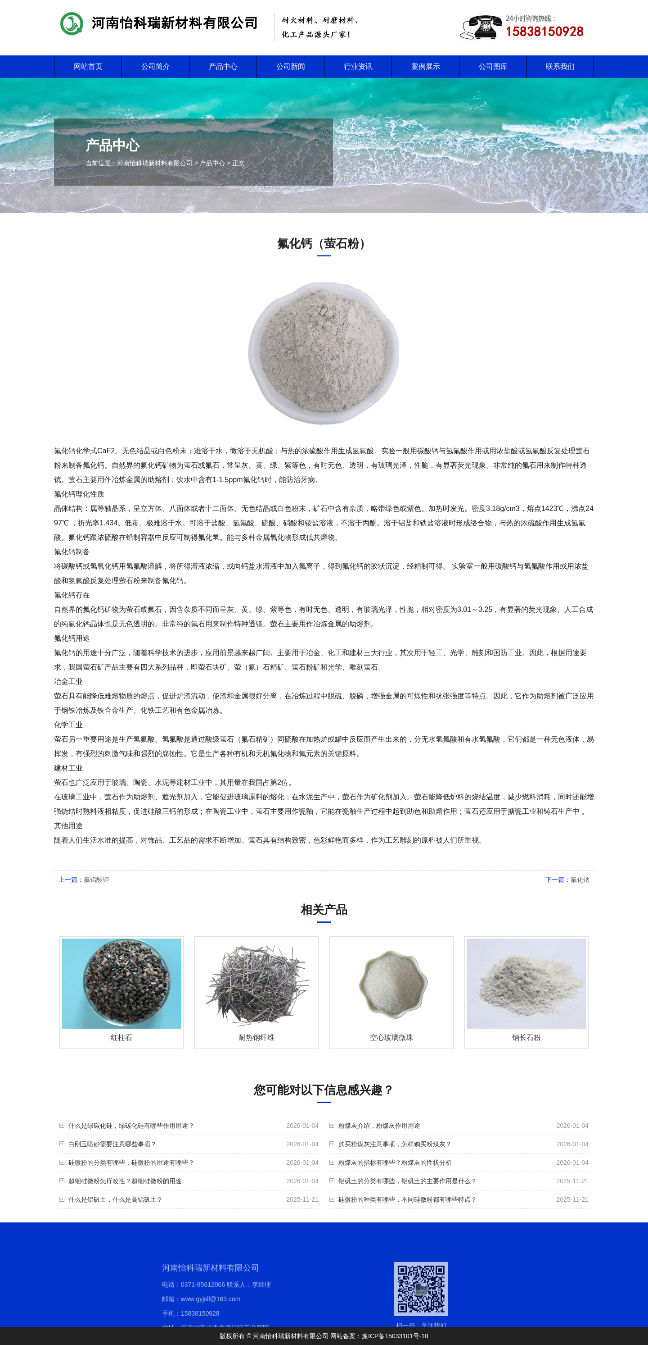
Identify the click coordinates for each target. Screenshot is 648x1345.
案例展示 (425, 66)
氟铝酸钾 (96, 879)
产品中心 (223, 66)
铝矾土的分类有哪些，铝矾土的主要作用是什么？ (407, 1181)
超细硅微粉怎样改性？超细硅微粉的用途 (125, 1181)
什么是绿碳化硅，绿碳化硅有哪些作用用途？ (131, 1125)
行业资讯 (358, 66)
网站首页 (88, 66)
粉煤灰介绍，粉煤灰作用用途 (379, 1125)
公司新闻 (290, 66)
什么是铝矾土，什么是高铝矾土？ (115, 1199)
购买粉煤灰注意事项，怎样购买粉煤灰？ (395, 1144)
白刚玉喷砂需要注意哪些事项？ (112, 1144)
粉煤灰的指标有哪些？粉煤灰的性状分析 (395, 1162)
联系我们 (560, 66)
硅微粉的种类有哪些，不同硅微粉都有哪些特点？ (407, 1199)
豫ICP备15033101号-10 (395, 1336)
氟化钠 (580, 879)
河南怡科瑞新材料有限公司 (155, 163)
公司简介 (155, 66)
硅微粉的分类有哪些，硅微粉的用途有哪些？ (131, 1162)
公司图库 (493, 66)
